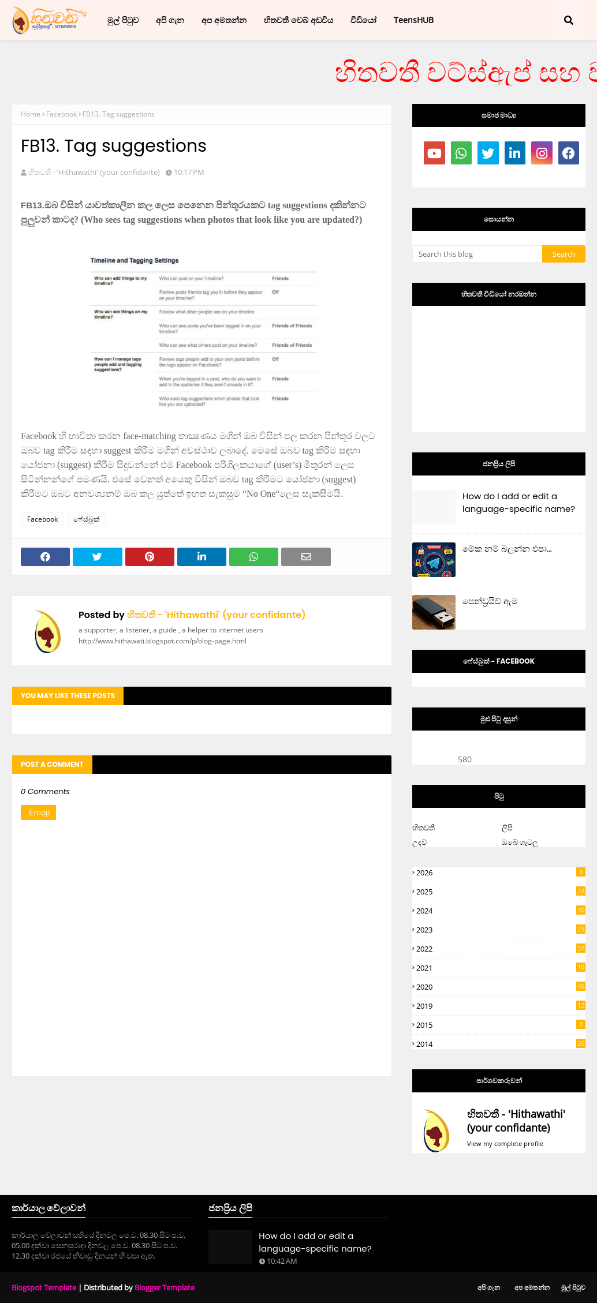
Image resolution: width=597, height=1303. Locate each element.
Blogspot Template (44, 1287)
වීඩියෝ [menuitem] (363, 19)
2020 (500, 987)
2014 (500, 1044)
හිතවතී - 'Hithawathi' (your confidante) (94, 172)
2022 (500, 948)
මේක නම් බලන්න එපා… (507, 548)
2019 (500, 1006)
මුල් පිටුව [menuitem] (123, 19)
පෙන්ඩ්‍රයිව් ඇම (490, 601)
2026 (500, 872)
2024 (500, 910)
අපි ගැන (488, 1287)
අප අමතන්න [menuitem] (224, 19)
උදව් (419, 842)
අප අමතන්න (532, 1287)
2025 (500, 891)
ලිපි (507, 827)
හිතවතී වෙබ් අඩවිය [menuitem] (298, 19)
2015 (500, 1025)
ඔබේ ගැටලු (520, 842)
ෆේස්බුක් (86, 519)
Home (30, 114)
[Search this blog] (477, 254)
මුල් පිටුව (573, 1287)
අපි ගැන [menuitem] (170, 19)
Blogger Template (165, 1287)
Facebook (61, 114)
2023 (500, 929)
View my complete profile (505, 1143)
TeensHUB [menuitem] (414, 19)
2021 (500, 968)
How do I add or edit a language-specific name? (518, 502)
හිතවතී (423, 827)
